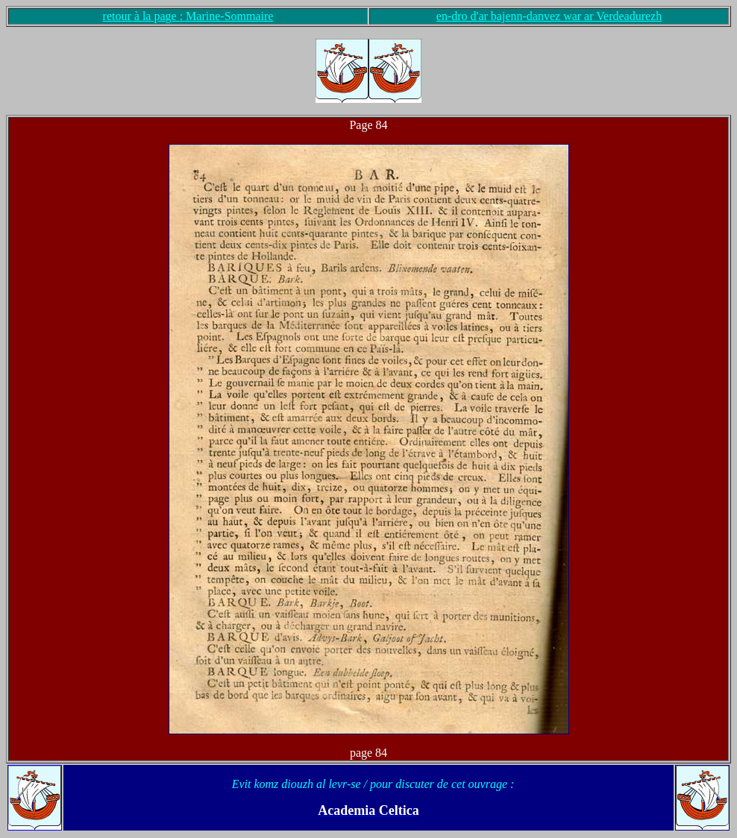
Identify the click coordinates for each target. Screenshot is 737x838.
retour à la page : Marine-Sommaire (188, 16)
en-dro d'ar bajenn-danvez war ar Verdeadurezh (549, 16)
